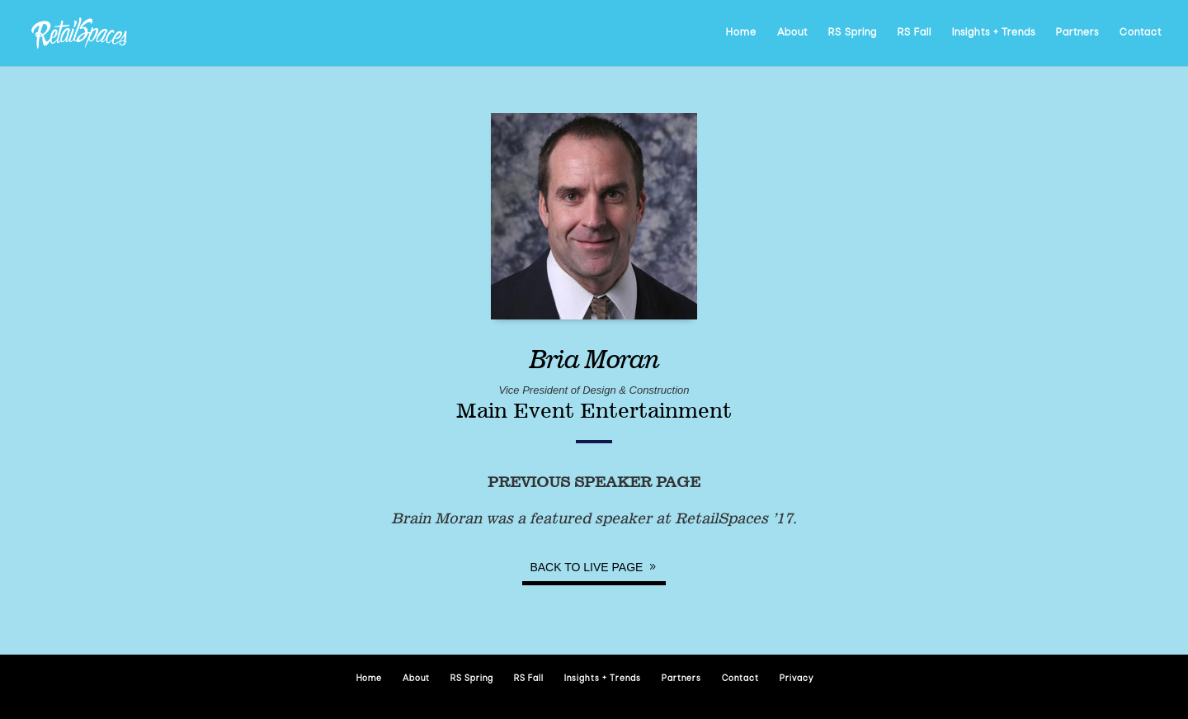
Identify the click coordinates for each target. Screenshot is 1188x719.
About (792, 33)
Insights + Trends (993, 33)
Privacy (796, 679)
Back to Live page (586, 567)
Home (741, 33)
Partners (1077, 33)
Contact (1141, 33)
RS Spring (852, 33)
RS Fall (914, 33)
